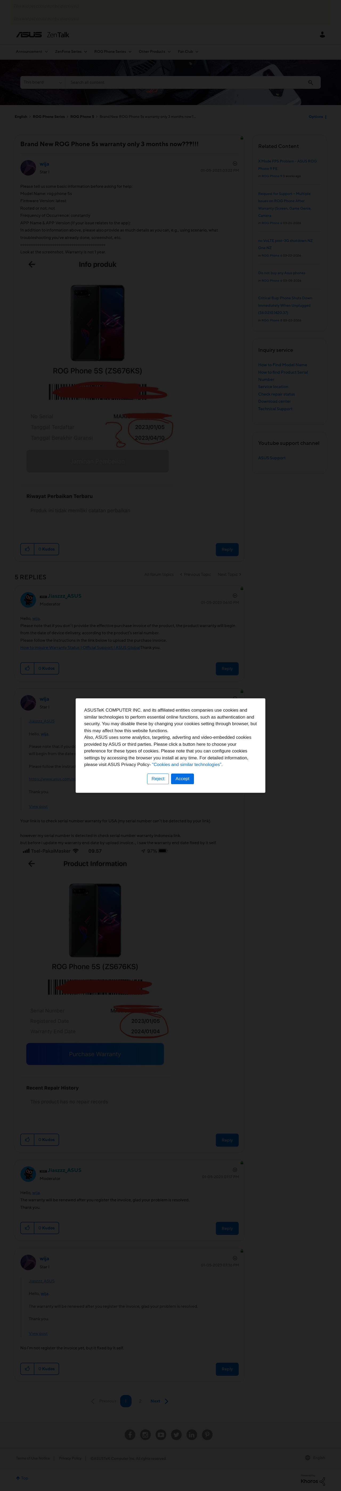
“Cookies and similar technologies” (186, 764)
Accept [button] (182, 778)
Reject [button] (158, 778)
